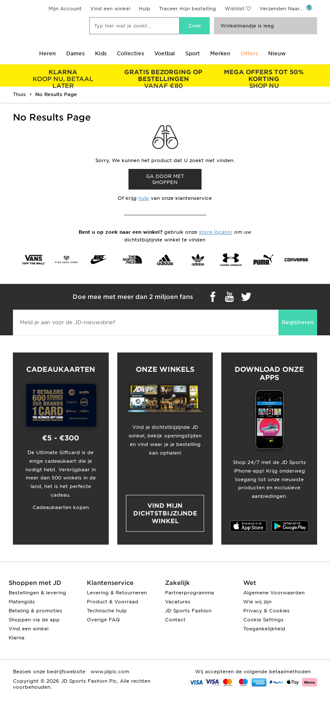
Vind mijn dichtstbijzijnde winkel (165, 513)
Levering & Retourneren (117, 593)
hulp (143, 198)
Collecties (130, 53)
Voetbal (164, 53)
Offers (249, 53)
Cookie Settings (263, 620)
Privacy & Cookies (266, 611)
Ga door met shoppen (165, 179)
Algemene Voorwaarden (274, 593)
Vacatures (177, 602)
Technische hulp (107, 611)
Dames (75, 53)
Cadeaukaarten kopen (61, 507)
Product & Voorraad (112, 602)
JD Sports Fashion (188, 611)
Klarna (16, 638)
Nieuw (277, 53)
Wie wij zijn (257, 602)
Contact (175, 620)
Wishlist (234, 9)
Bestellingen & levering (37, 593)
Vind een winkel (110, 9)
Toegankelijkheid (264, 629)
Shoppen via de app (34, 620)
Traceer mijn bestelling (187, 9)
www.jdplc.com (109, 672)
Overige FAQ (103, 620)
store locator (215, 232)
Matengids (22, 602)
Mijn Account (65, 9)
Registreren (298, 322)
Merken (220, 53)
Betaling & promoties (35, 611)
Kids (101, 53)
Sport (192, 53)
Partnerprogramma (189, 593)
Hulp (144, 9)
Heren (47, 53)
